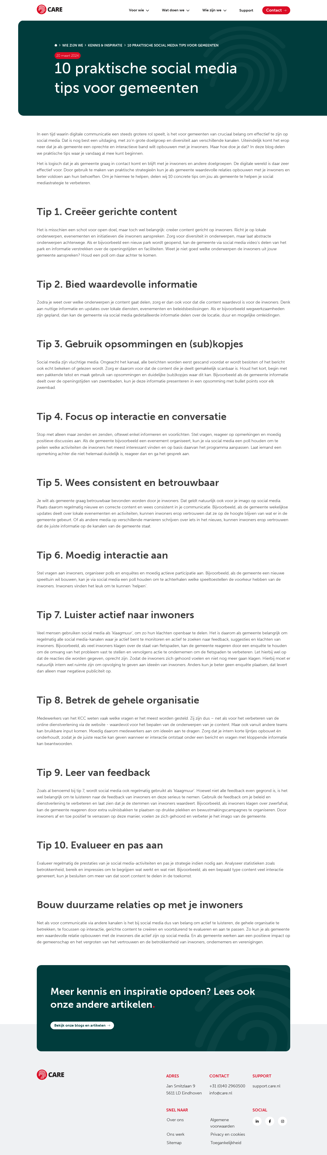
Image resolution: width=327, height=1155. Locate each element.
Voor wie (137, 10)
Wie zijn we (213, 10)
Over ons (173, 1119)
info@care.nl (220, 1093)
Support (244, 10)
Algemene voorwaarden (221, 1123)
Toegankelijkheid (224, 1142)
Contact (276, 10)
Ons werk (173, 1134)
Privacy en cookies (226, 1134)
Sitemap (172, 1142)
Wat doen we (174, 10)
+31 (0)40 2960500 (227, 1086)
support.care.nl (266, 1086)
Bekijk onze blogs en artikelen (82, 1025)
